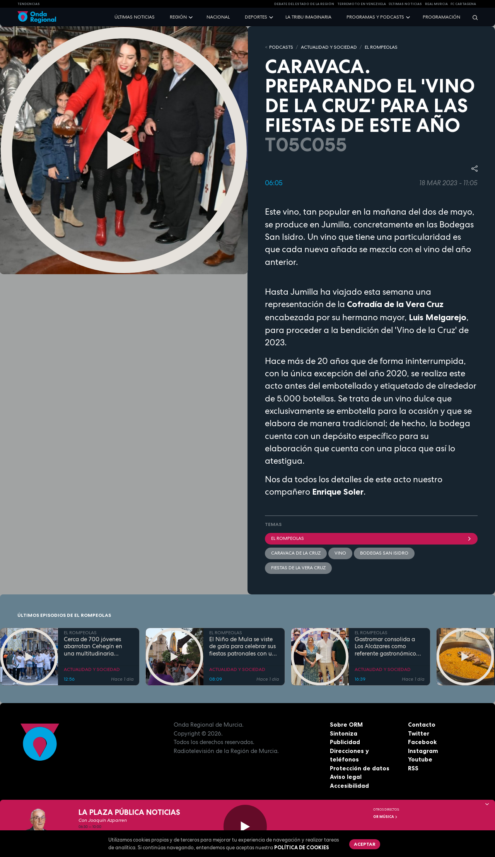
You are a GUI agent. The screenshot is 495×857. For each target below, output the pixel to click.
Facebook (422, 742)
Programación (441, 17)
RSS (413, 768)
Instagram (423, 751)
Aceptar (365, 844)
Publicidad (345, 742)
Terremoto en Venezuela (361, 4)
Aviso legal (346, 776)
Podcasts (281, 47)
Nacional (218, 17)
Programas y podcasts (375, 17)
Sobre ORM (346, 724)
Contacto (421, 724)
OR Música (385, 816)
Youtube (420, 759)
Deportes (256, 17)
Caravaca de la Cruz (296, 553)
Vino (340, 553)
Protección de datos (359, 768)
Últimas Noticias (405, 4)
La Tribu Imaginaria (308, 17)
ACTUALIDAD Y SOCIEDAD (329, 47)
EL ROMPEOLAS (381, 47)
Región (178, 17)
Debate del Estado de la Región (304, 4)
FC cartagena (463, 4)
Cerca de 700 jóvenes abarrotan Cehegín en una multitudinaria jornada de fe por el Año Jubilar (96, 646)
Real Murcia (436, 4)
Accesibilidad (349, 785)
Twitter (418, 733)
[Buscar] (473, 17)
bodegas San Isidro (384, 553)
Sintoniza (343, 733)
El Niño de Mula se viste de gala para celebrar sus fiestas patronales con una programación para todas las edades (244, 646)
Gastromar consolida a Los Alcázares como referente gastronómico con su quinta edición (385, 646)
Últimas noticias (134, 17)
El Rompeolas (371, 538)
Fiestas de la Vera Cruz (298, 568)
